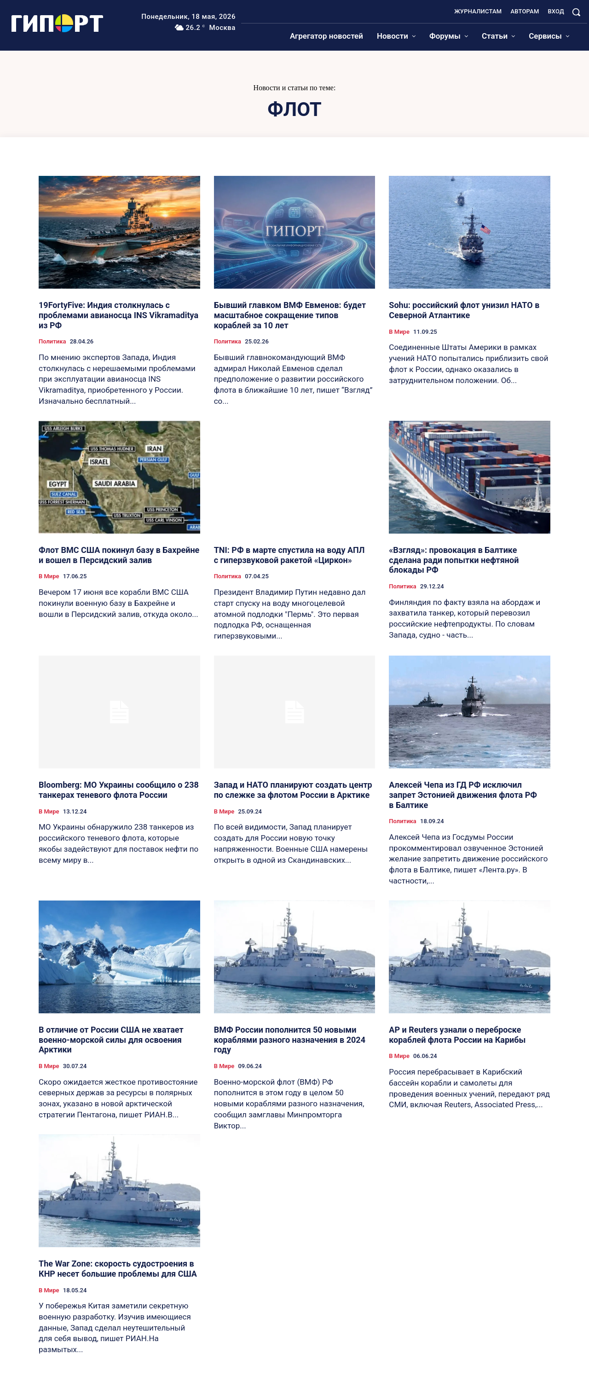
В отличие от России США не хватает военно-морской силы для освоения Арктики (111, 1039)
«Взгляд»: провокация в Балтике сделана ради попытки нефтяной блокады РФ (454, 560)
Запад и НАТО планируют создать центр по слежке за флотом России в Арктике (293, 790)
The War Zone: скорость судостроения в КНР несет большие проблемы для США (118, 1268)
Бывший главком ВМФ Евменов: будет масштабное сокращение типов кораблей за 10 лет (290, 315)
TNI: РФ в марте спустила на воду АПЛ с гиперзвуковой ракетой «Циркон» (289, 555)
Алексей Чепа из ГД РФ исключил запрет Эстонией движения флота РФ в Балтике (463, 794)
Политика (52, 341)
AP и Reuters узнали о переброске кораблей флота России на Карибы (457, 1035)
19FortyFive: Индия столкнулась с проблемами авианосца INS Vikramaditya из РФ (118, 315)
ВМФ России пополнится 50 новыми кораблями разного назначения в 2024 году (289, 1039)
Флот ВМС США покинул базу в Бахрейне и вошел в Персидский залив (119, 555)
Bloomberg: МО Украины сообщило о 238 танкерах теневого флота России (119, 790)
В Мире (399, 331)
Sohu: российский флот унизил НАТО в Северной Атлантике (464, 310)
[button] (576, 12)
